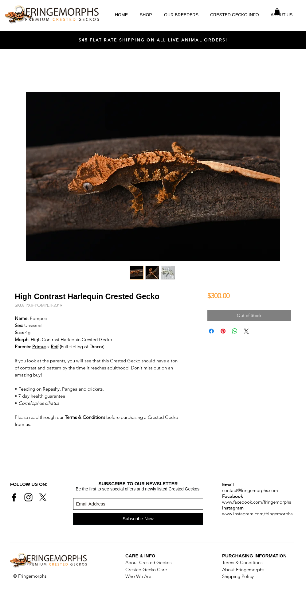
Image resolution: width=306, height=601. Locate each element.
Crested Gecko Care (146, 569)
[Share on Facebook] (211, 331)
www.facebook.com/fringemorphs (256, 502)
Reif (54, 346)
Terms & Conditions (242, 562)
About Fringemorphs (243, 569)
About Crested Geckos (148, 562)
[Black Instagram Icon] (28, 497)
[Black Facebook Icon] (14, 497)
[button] (277, 11)
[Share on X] (246, 331)
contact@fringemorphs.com (250, 490)
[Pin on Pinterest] (223, 331)
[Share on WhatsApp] (234, 331)
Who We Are (138, 576)
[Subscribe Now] (138, 519)
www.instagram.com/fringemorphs (257, 514)
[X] (42, 497)
